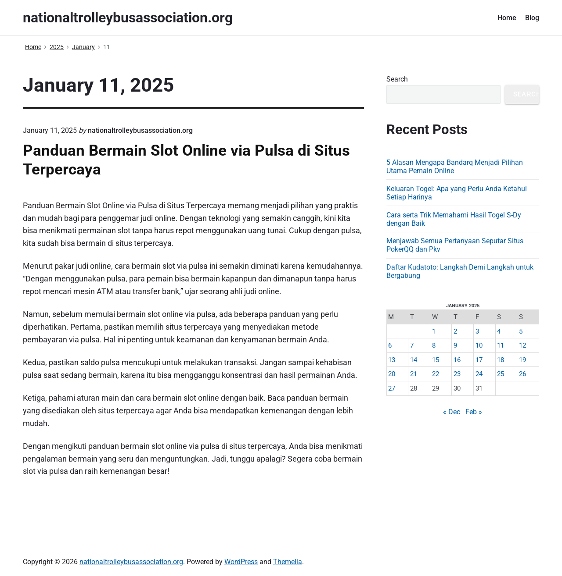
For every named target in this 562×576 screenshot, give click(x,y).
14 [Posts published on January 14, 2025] (413, 360)
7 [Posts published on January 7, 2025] (412, 345)
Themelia (287, 562)
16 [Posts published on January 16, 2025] (457, 360)
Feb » (473, 412)
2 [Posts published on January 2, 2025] (455, 331)
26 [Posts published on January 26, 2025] (522, 374)
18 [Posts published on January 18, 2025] (500, 360)
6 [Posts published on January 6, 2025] (390, 345)
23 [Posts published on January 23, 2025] (457, 374)
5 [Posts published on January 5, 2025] (520, 331)
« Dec (451, 412)
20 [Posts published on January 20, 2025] (391, 374)
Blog (532, 18)
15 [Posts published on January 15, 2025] (435, 360)
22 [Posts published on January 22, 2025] (435, 374)
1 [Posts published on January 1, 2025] (434, 331)
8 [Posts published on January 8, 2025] (434, 345)
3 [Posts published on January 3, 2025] (477, 331)
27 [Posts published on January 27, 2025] (391, 388)
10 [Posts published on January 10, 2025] (479, 345)
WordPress (241, 562)
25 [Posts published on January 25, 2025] (500, 374)
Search (397, 79)
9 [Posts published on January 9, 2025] (455, 345)
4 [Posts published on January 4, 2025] (499, 331)
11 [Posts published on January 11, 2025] (500, 345)
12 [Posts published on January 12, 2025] (522, 345)
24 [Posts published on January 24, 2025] (479, 374)
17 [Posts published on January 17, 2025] (479, 360)
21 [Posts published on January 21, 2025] (413, 374)
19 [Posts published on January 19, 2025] (522, 360)
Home (506, 18)
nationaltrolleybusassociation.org (131, 562)
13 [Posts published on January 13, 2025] (391, 360)
